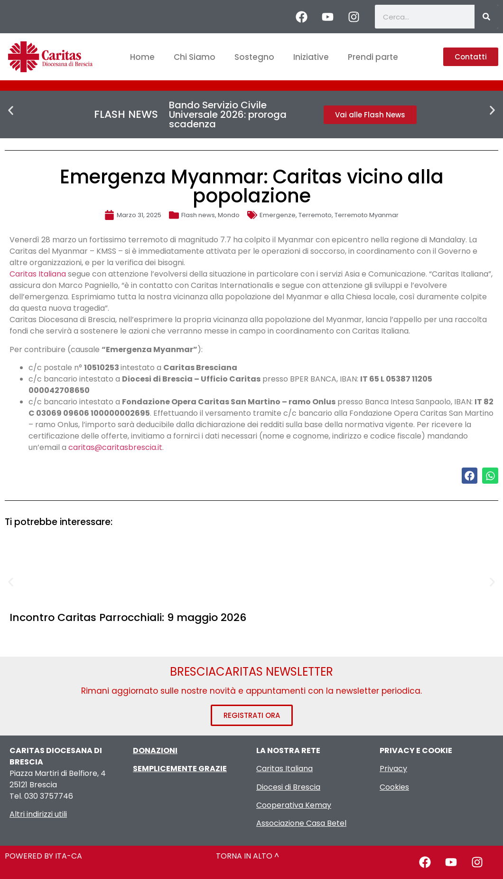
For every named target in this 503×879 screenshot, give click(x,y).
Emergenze (278, 215)
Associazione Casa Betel (301, 823)
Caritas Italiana (37, 273)
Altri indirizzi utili (38, 814)
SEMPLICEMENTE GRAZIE (180, 768)
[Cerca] (486, 17)
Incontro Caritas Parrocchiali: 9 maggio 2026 (127, 617)
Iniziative (311, 57)
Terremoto (315, 215)
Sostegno (254, 57)
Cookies (394, 787)
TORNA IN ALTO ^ (247, 855)
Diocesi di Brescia (288, 787)
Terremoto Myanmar (367, 215)
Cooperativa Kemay (293, 805)
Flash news (198, 215)
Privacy (393, 768)
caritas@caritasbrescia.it (115, 447)
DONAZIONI (155, 750)
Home (142, 57)
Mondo (229, 215)
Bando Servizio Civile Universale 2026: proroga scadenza (228, 114)
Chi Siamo (194, 57)
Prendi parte (373, 57)
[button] (11, 110)
